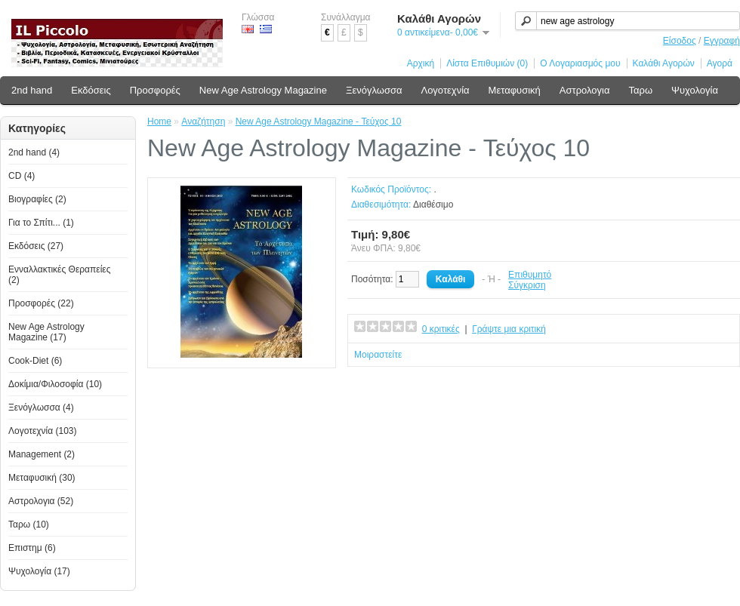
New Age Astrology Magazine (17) (46, 332)
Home (159, 121)
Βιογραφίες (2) (37, 199)
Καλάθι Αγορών (664, 63)
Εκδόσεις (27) (35, 246)
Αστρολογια (585, 90)
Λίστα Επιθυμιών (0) (487, 63)
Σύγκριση (527, 285)
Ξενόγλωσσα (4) (41, 407)
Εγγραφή (722, 40)
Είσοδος (679, 40)
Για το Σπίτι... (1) (41, 222)
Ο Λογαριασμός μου (580, 63)
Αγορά (719, 63)
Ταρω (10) (28, 524)
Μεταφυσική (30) (42, 477)
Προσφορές (155, 90)
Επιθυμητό (529, 274)
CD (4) (21, 176)
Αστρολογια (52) (40, 501)
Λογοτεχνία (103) (42, 431)
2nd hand (31, 90)
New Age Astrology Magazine (263, 90)
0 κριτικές (441, 329)
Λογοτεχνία (445, 90)
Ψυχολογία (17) (39, 571)
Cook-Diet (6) (35, 360)
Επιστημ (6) (32, 548)
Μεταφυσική (515, 90)
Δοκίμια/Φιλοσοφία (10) (55, 384)
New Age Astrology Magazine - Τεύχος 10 (319, 121)
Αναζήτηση (203, 121)
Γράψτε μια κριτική (509, 329)
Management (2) (41, 454)
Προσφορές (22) (41, 303)
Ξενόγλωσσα (374, 90)
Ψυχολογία (694, 90)
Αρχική (420, 63)
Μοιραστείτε (378, 354)
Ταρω (641, 90)
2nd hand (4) (34, 152)
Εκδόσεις (90, 90)
